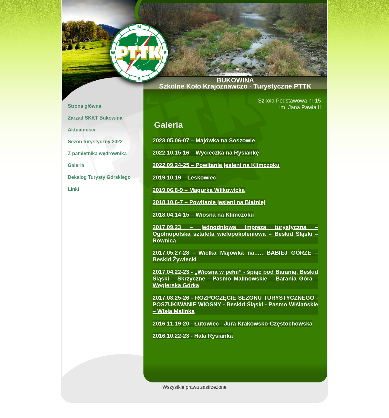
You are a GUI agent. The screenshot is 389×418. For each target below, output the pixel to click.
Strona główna (84, 106)
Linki (73, 189)
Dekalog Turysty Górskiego (99, 177)
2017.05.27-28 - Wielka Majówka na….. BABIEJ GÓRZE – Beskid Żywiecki (235, 256)
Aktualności (81, 129)
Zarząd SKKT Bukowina (95, 117)
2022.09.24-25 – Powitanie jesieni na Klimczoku (216, 165)
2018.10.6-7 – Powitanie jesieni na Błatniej (209, 202)
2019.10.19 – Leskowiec (184, 177)
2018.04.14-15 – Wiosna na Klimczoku (203, 214)
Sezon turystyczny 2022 (95, 141)
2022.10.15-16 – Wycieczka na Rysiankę (206, 152)
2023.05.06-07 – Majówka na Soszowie (204, 140)
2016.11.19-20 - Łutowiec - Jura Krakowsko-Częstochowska (232, 323)
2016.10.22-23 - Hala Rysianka (193, 336)
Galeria (76, 165)
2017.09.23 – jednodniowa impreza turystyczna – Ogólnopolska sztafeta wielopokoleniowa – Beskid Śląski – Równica (235, 234)
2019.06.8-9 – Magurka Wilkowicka (199, 190)
